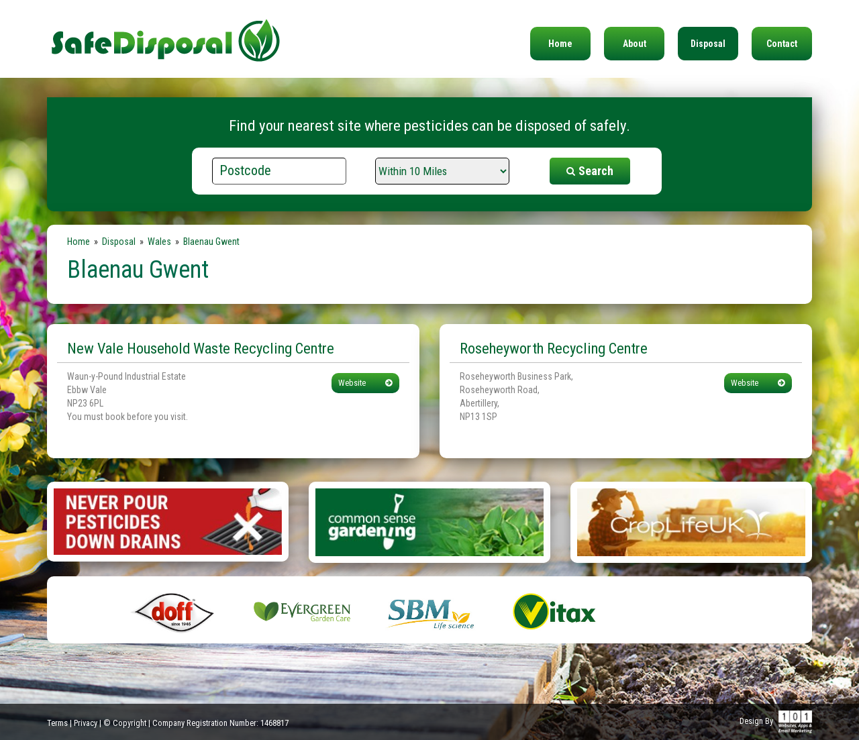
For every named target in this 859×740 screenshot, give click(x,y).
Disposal (708, 43)
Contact (781, 43)
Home (560, 43)
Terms (57, 723)
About (634, 43)
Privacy (85, 723)
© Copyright (124, 723)
